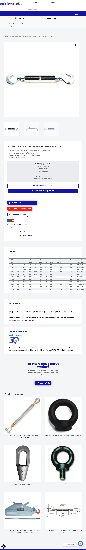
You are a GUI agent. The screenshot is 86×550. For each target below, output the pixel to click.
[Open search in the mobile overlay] (43, 9)
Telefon (11, 20)
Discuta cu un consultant (21, 209)
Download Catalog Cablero (44, 191)
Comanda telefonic (19, 215)
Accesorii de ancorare (15, 37)
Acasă (6, 37)
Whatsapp (16, 20)
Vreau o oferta (17, 203)
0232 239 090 (30, 320)
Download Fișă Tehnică (44, 186)
